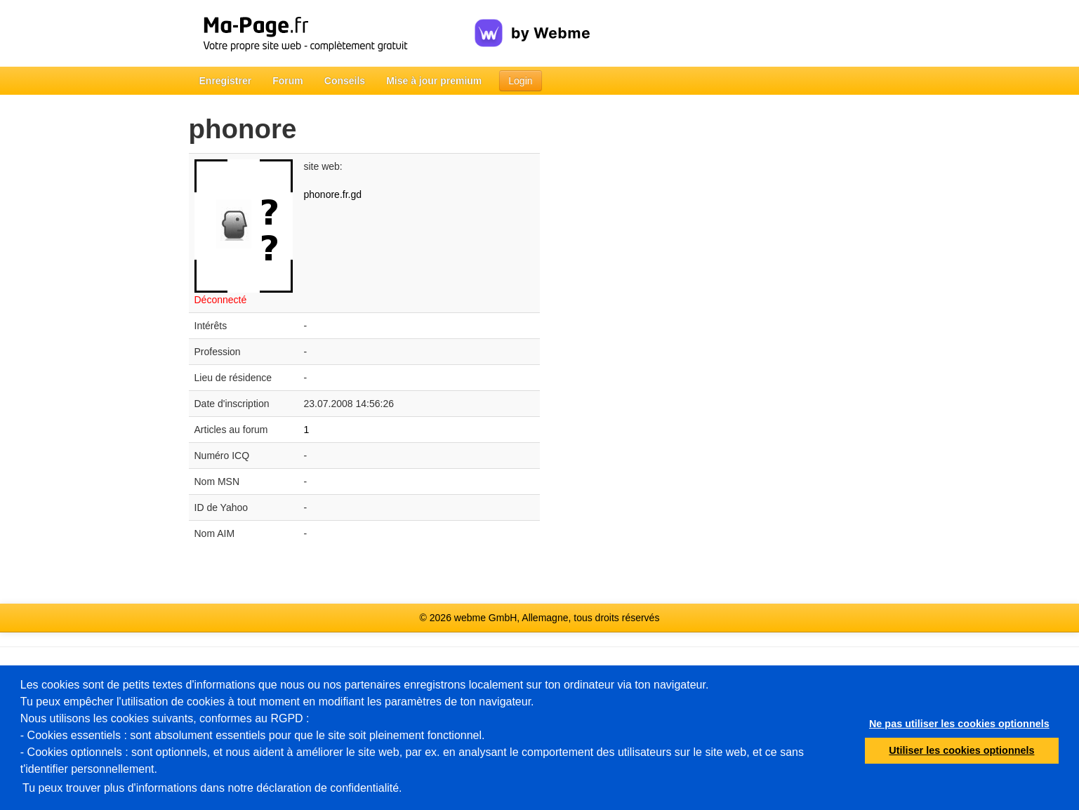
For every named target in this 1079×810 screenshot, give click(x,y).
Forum (287, 80)
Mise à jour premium (434, 80)
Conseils (344, 80)
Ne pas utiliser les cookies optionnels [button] (959, 723)
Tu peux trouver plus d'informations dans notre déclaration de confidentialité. (212, 788)
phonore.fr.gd (333, 194)
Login (520, 80)
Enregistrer (225, 80)
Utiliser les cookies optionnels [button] (961, 750)
